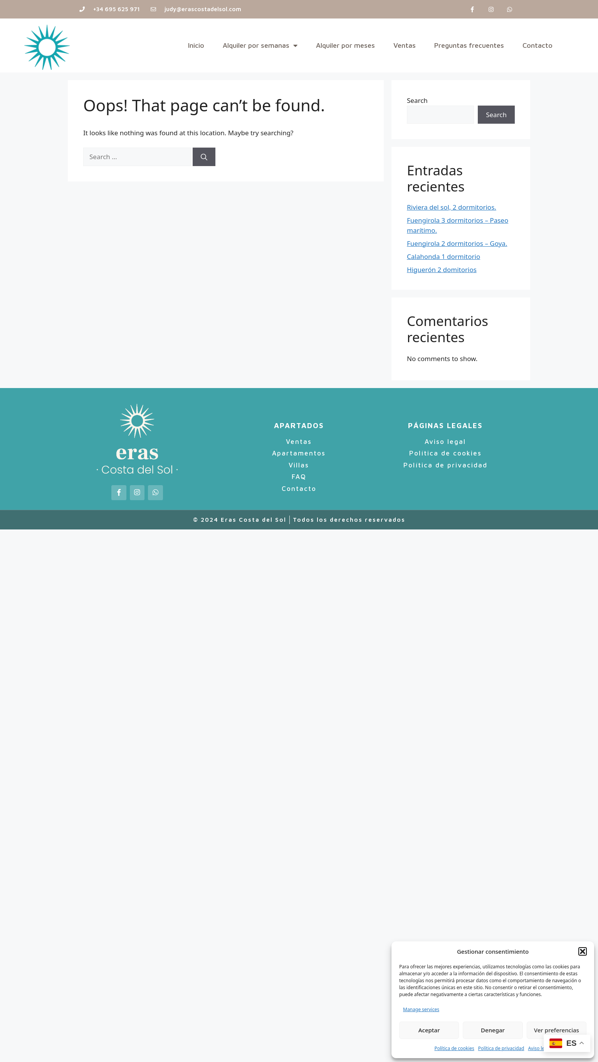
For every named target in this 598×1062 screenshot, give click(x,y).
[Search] (204, 157)
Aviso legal (539, 1048)
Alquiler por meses (345, 45)
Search (417, 100)
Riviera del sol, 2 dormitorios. (451, 207)
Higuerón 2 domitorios (442, 269)
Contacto (537, 45)
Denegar (493, 1030)
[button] (582, 951)
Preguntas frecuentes (469, 45)
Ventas (404, 45)
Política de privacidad (501, 1048)
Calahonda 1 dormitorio (443, 256)
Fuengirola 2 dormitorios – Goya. (457, 243)
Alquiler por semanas (260, 45)
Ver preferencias (556, 1030)
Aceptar (429, 1030)
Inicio (196, 45)
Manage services (421, 1009)
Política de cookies (454, 1048)
